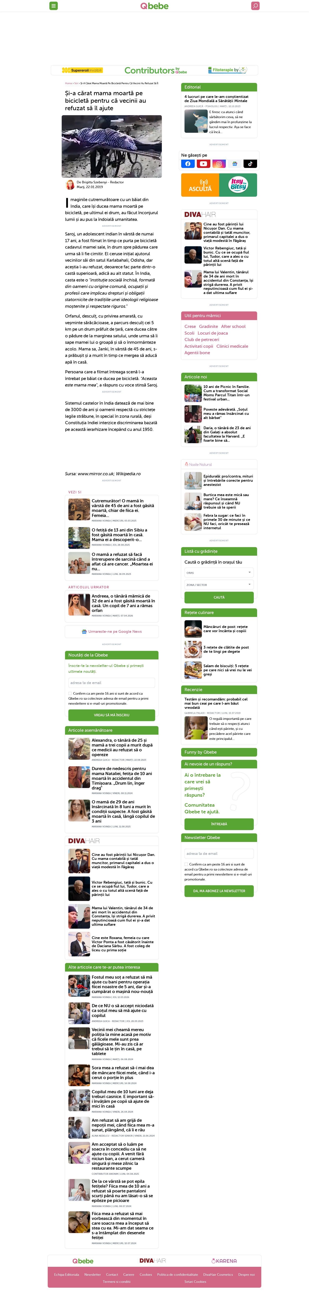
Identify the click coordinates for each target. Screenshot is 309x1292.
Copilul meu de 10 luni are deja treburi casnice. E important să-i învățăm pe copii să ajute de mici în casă (123, 1099)
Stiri (76, 83)
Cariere (128, 1275)
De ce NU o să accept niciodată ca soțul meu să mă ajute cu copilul (123, 1010)
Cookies (146, 1275)
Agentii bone (197, 352)
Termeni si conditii (117, 1282)
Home (68, 83)
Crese (190, 326)
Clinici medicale (232, 346)
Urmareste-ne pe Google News (112, 631)
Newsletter (92, 1275)
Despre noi (246, 1275)
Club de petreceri (202, 339)
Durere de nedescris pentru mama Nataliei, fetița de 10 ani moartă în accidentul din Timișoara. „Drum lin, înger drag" (122, 778)
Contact (112, 1275)
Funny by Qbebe (201, 752)
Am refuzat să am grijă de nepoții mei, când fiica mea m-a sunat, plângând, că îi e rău (123, 1125)
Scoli (189, 333)
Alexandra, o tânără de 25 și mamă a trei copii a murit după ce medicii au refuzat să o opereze (122, 747)
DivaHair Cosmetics (218, 1275)
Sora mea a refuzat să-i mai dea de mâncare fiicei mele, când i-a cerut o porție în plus (123, 1073)
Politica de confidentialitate (177, 1275)
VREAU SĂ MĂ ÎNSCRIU (111, 715)
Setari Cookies (195, 1282)
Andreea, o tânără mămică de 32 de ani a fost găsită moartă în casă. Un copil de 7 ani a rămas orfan (123, 603)
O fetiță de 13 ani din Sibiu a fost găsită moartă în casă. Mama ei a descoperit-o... (119, 535)
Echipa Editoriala (66, 1275)
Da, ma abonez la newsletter (219, 891)
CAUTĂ (219, 597)
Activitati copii (199, 346)
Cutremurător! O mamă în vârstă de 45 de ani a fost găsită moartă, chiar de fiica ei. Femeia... (123, 508)
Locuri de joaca (213, 333)
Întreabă (219, 824)
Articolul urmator (88, 587)
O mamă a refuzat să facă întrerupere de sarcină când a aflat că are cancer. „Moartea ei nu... (122, 561)
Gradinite (208, 326)
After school (233, 326)
